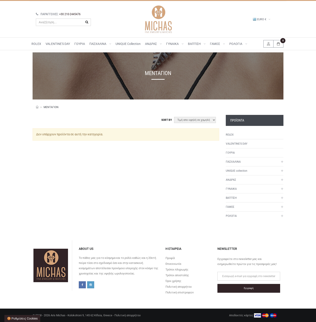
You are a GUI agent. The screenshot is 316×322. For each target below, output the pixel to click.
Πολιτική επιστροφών (179, 292)
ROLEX (36, 44)
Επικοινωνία (173, 263)
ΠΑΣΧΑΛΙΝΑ (100, 44)
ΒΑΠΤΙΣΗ (197, 44)
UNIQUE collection (128, 44)
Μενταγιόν (51, 107)
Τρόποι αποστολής (177, 275)
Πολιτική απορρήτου (178, 286)
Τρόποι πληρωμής (176, 269)
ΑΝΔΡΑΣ (153, 44)
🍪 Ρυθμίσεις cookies (22, 318)
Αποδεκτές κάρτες (253, 315)
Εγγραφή (249, 288)
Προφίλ (170, 258)
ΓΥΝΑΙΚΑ (175, 44)
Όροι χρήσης (173, 281)
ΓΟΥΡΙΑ (79, 44)
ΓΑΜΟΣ (217, 44)
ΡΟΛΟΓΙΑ (238, 44)
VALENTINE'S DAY (58, 44)
